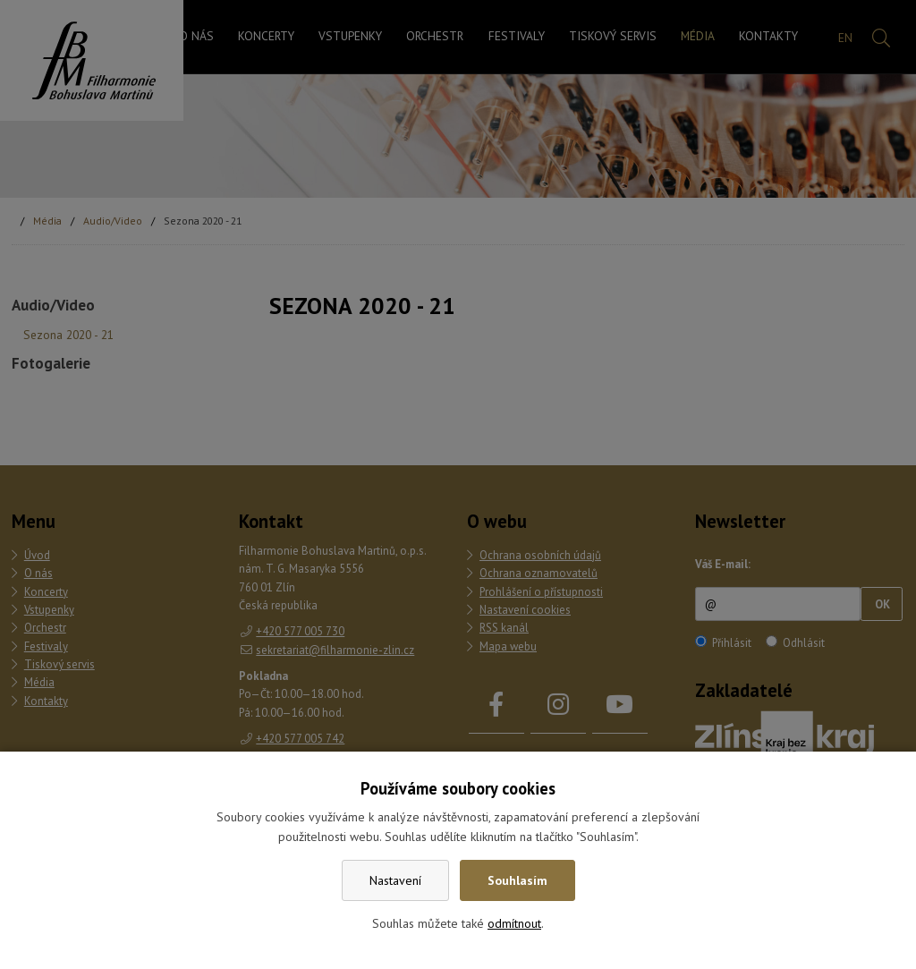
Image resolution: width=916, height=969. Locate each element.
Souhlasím (517, 880)
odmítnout (514, 923)
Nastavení (395, 880)
